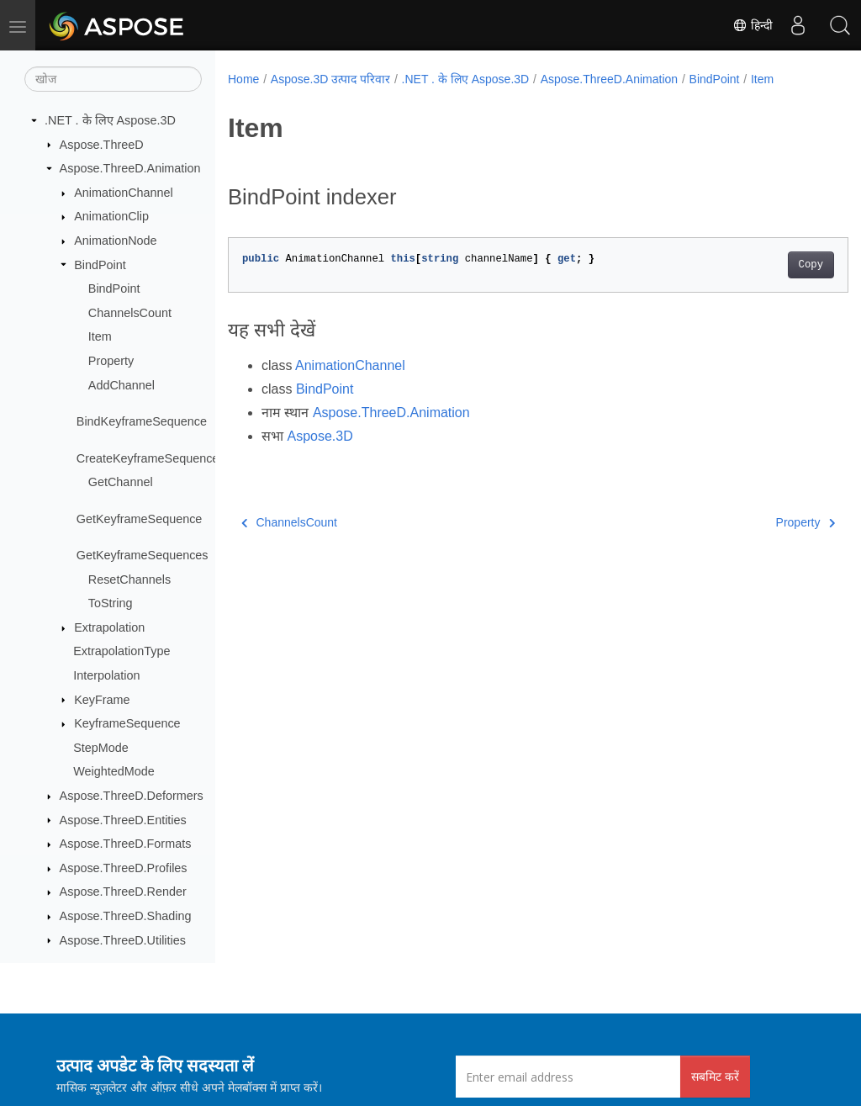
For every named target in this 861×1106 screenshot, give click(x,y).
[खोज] (113, 79)
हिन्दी (752, 25)
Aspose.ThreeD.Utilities (123, 940)
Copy (767, 265)
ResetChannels (129, 579)
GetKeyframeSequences (143, 555)
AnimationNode (115, 240)
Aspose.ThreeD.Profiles (124, 868)
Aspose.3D (319, 436)
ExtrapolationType (121, 651)
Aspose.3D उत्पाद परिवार (330, 79)
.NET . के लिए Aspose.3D (110, 120)
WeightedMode (114, 771)
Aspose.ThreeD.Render (123, 891)
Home (243, 79)
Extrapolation (109, 627)
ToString (110, 603)
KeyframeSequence (127, 723)
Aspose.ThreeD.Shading (126, 916)
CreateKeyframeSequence (148, 458)
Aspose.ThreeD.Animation (130, 168)
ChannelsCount (130, 313)
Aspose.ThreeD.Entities (123, 820)
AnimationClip (111, 216)
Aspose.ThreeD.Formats (126, 843)
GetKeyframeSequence (140, 519)
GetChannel (120, 482)
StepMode (101, 747)
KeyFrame (101, 699)
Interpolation (106, 675)
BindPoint (100, 265)
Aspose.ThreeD (102, 144)
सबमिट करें (715, 1076)
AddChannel (121, 385)
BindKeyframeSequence (142, 421)
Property (111, 361)
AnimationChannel (123, 192)
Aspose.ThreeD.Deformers (131, 795)
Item (100, 336)
